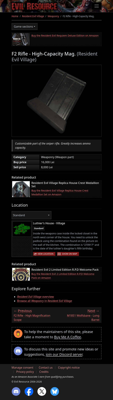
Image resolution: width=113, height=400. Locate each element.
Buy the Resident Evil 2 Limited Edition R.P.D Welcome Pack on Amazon (63, 275)
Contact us (46, 367)
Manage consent (22, 367)
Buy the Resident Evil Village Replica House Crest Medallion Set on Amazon (60, 192)
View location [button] (45, 253)
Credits (44, 372)
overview (35, 297)
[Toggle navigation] (97, 6)
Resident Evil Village (33, 16)
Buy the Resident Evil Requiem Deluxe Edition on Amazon (65, 35)
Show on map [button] (69, 253)
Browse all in (44, 301)
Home (15, 16)
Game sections (23, 26)
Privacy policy (25, 372)
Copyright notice (69, 367)
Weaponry (53, 16)
